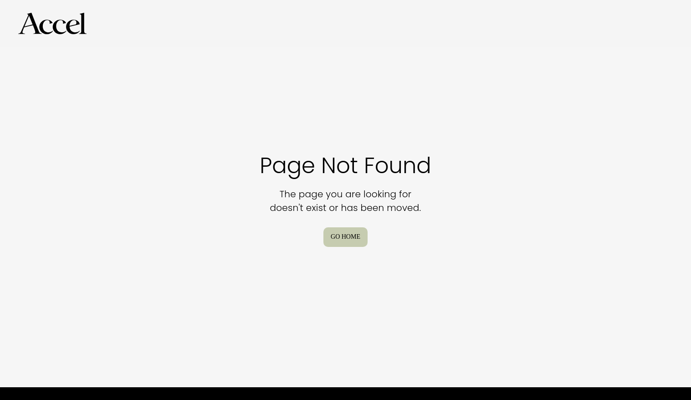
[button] (52, 24)
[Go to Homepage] (52, 24)
